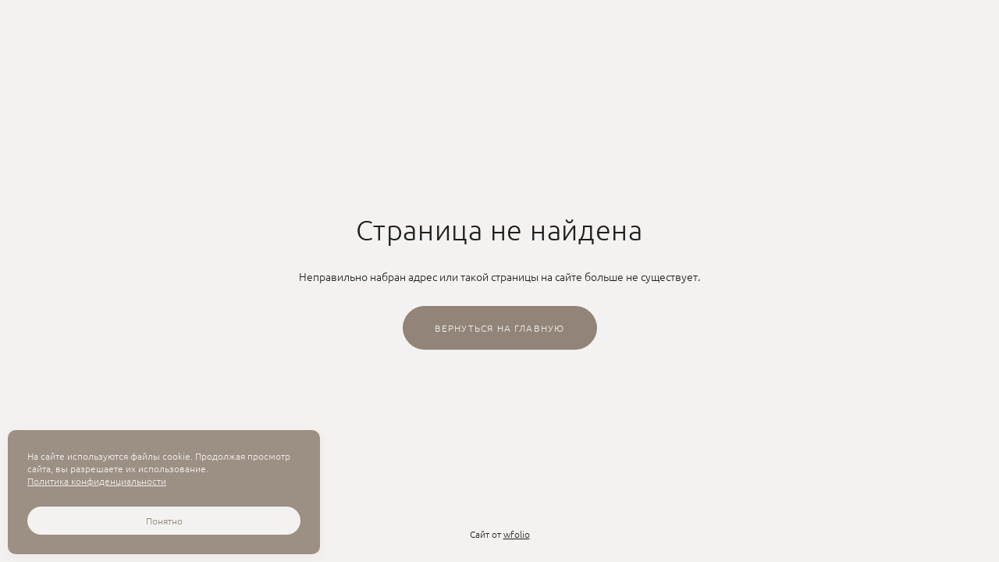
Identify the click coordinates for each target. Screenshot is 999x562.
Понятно (164, 520)
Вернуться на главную (500, 328)
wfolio (516, 534)
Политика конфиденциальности (96, 481)
